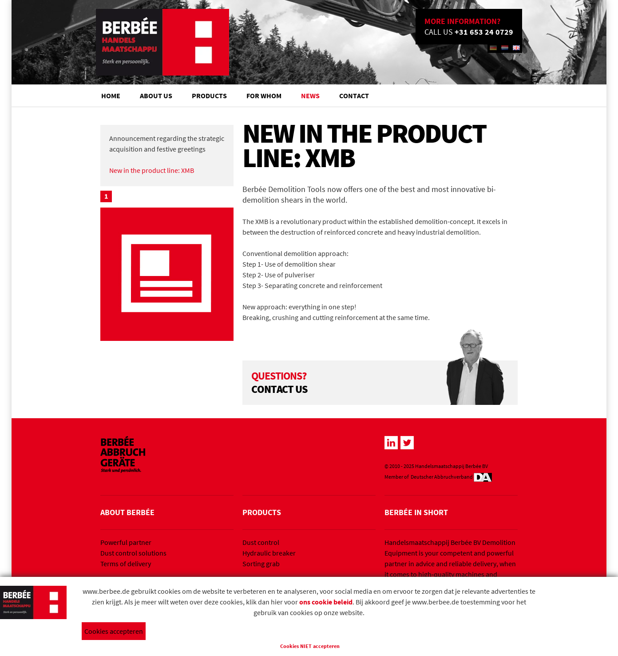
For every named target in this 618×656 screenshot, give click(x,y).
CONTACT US (280, 389)
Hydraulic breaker (269, 552)
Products (209, 95)
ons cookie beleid (326, 601)
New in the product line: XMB (151, 170)
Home (110, 95)
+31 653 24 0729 (484, 32)
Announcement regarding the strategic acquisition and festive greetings (166, 143)
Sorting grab (261, 563)
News (310, 95)
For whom (263, 95)
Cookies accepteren (113, 631)
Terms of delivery (125, 563)
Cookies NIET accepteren (310, 646)
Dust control (260, 542)
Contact (354, 95)
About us (156, 95)
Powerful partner (125, 542)
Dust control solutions (133, 552)
